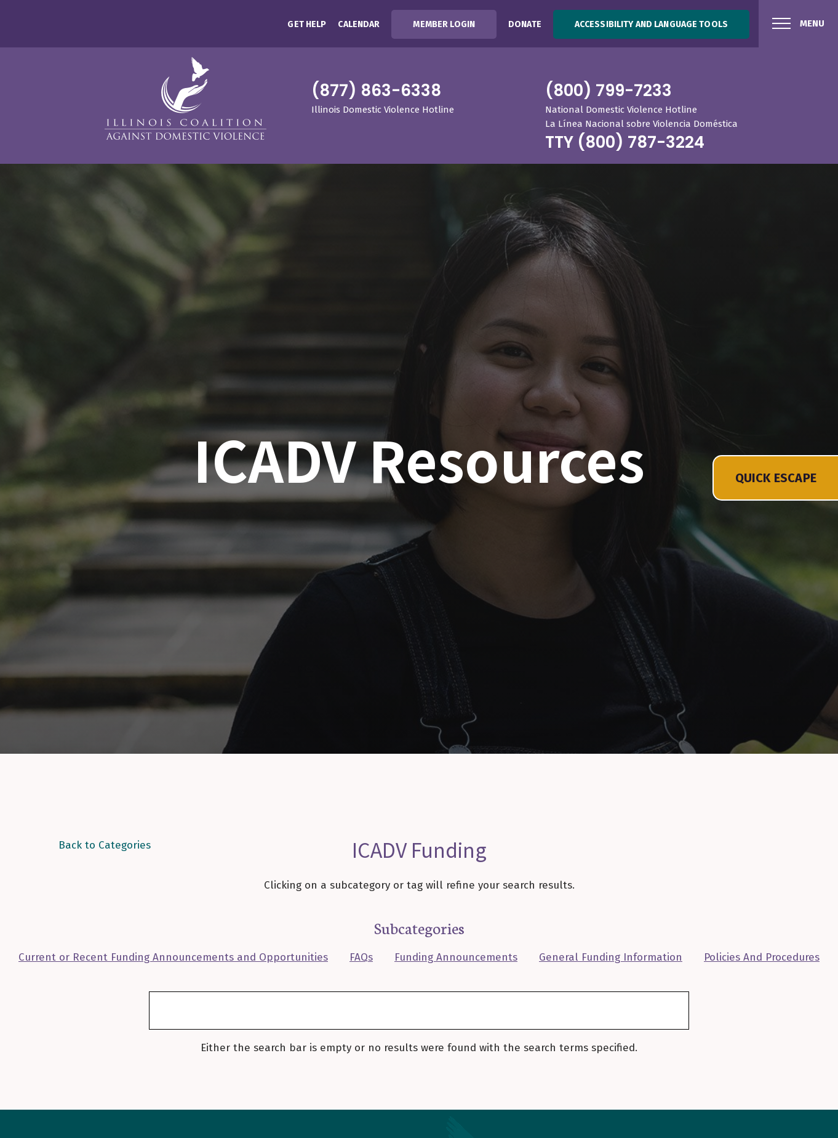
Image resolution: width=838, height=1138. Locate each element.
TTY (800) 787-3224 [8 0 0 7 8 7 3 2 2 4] (624, 142)
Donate (524, 24)
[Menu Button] (798, 23)
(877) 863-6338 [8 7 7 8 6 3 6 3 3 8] (376, 90)
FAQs (361, 957)
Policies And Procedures (762, 957)
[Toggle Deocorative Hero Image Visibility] (819, 744)
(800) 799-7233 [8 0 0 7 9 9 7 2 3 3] (608, 90)
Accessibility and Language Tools (651, 24)
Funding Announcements (455, 957)
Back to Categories (104, 845)
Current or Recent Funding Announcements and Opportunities (173, 957)
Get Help (306, 24)
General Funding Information (610, 957)
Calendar (359, 24)
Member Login (444, 24)
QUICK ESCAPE (775, 477)
